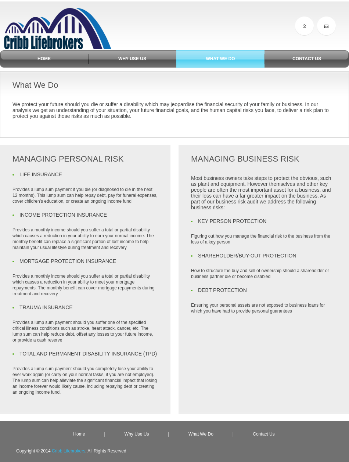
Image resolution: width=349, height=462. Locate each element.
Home (79, 434)
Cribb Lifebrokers (68, 451)
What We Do (200, 434)
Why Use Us (137, 434)
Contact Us (263, 434)
